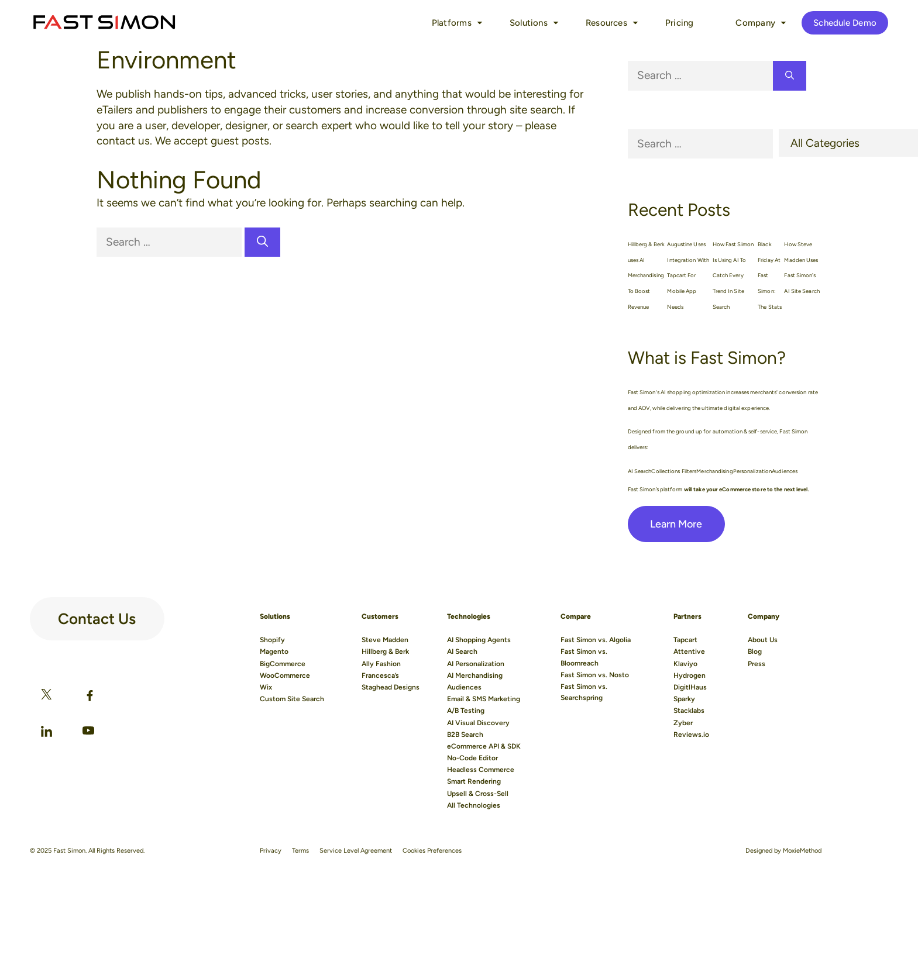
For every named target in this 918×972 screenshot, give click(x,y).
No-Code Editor (472, 758)
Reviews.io (691, 734)
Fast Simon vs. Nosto (595, 675)
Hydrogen (689, 675)
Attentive (689, 651)
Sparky (684, 699)
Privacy (270, 850)
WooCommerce (285, 675)
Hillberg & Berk (385, 651)
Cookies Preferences (432, 850)
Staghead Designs (391, 687)
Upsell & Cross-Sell (477, 794)
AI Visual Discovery (478, 723)
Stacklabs (688, 710)
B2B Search (465, 734)
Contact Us (97, 614)
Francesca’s (380, 675)
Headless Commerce (480, 770)
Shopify (272, 640)
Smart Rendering (474, 781)
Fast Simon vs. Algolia (596, 640)
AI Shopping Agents (479, 640)
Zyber (683, 723)
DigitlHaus (690, 687)
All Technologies (473, 805)
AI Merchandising (475, 675)
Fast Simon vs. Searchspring (584, 692)
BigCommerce (282, 664)
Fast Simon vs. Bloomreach (584, 657)
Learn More (676, 524)
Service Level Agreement (355, 850)
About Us (763, 640)
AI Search (462, 651)
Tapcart (685, 640)
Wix (266, 687)
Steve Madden (385, 640)
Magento (274, 651)
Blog (755, 651)
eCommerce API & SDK (484, 746)
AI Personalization (475, 664)
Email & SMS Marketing (483, 699)
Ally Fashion (381, 664)
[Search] (262, 242)
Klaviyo (685, 664)
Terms (300, 850)
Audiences (464, 687)
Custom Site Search (292, 699)
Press (756, 664)
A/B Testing (465, 710)
